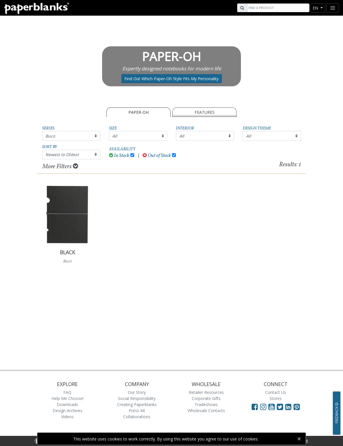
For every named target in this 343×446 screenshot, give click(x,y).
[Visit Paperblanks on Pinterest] (297, 407)
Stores (276, 398)
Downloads (67, 404)
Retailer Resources (206, 392)
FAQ (67, 392)
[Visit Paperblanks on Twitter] (281, 407)
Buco (50, 136)
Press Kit (137, 410)
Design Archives (67, 410)
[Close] (299, 439)
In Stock (119, 155)
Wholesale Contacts (206, 410)
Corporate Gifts (206, 398)
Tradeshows (206, 404)
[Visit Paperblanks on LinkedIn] (289, 407)
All (114, 136)
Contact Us (275, 392)
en (316, 8)
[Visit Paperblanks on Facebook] (255, 407)
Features (205, 112)
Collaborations (136, 416)
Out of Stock (157, 155)
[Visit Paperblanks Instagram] (263, 407)
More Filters (60, 166)
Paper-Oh (138, 112)
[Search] (277, 7)
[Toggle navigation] (332, 7)
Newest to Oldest (62, 154)
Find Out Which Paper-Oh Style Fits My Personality (171, 78)
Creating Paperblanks (137, 404)
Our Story (137, 392)
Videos (67, 416)
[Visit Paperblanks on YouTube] (272, 407)
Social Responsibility (137, 398)
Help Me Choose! (67, 398)
